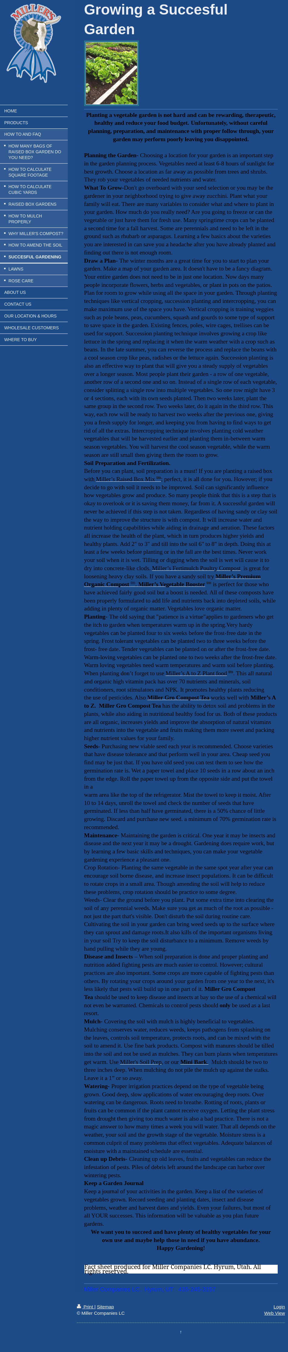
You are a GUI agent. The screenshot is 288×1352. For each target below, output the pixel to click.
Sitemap (105, 1306)
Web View (274, 1313)
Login (279, 1306)
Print (85, 1306)
